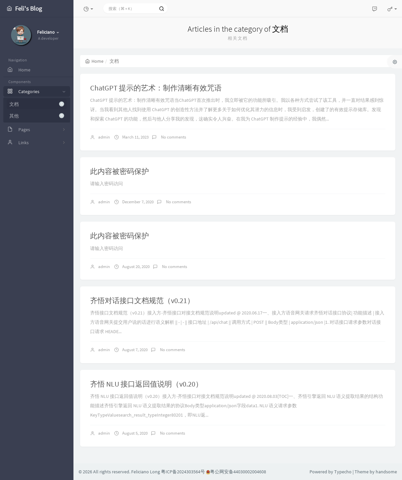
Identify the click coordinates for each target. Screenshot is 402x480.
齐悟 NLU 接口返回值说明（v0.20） (146, 384)
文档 (36, 104)
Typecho (343, 472)
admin (104, 137)
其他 (36, 116)
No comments (173, 137)
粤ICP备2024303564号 (183, 472)
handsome (386, 472)
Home (94, 61)
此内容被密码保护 (119, 171)
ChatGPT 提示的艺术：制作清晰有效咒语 (156, 87)
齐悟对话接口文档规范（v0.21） (142, 300)
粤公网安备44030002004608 (236, 472)
